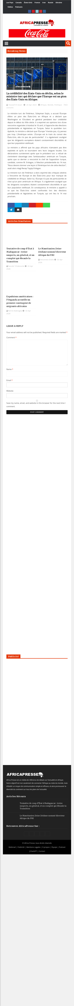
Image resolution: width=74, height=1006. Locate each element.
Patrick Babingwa (15, 311)
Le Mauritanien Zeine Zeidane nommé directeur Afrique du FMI (52, 251)
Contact (42, 851)
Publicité (21, 847)
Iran (44, 2)
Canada (19, 2)
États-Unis (28, 2)
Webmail (12, 847)
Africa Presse (29, 843)
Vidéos (10, 7)
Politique (58, 105)
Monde (50, 105)
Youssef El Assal (15, 105)
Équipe (55, 847)
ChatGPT (33, 851)
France (37, 2)
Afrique (43, 105)
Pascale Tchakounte (16, 266)
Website (9, 391)
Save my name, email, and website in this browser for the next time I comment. (36, 405)
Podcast (62, 847)
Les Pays (9, 2)
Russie (50, 2)
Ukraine (59, 2)
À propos (46, 847)
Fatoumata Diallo (47, 259)
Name (9, 369)
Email (9, 380)
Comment (11, 337)
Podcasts (18, 7)
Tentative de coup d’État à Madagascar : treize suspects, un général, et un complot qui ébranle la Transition (20, 255)
